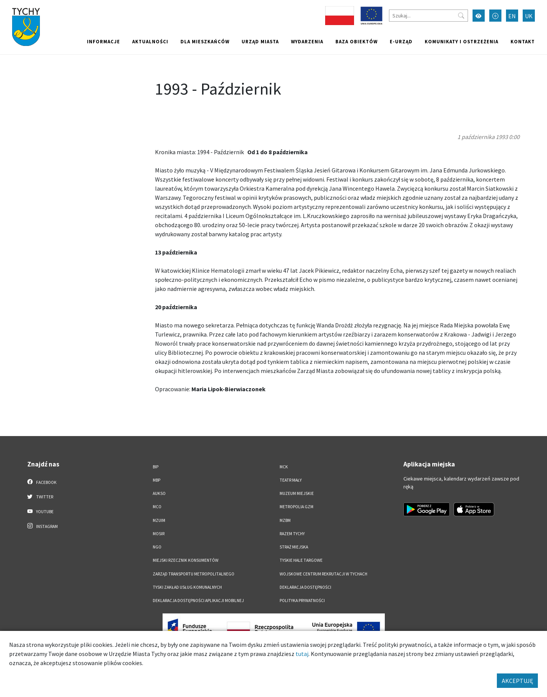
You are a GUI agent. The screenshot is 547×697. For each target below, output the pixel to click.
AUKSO (159, 493)
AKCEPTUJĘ (517, 680)
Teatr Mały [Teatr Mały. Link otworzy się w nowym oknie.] (291, 480)
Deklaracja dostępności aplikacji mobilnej (198, 600)
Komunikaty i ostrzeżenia (461, 41)
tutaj (302, 653)
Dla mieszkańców (204, 41)
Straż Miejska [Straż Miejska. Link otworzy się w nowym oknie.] (294, 547)
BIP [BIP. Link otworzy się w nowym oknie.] (155, 466)
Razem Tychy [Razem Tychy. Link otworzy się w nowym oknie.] (292, 533)
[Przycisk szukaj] (461, 15)
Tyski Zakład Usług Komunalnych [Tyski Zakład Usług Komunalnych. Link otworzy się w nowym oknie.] (187, 587)
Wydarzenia (307, 41)
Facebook (42, 482)
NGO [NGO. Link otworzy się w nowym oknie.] (157, 547)
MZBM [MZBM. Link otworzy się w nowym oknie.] (285, 520)
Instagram (42, 526)
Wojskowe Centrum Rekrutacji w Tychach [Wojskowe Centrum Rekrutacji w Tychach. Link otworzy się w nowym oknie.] (323, 574)
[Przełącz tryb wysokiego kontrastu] (479, 15)
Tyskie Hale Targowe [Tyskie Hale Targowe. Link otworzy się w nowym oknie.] (301, 560)
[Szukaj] (428, 15)
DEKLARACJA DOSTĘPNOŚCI (305, 587)
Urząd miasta (260, 41)
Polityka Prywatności (302, 600)
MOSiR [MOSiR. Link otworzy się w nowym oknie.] (158, 533)
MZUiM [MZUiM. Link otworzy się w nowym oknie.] (159, 520)
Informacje (103, 41)
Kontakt (523, 41)
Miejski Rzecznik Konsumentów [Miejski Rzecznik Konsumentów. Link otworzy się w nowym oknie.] (185, 560)
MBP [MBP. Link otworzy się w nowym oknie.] (156, 480)
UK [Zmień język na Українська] (529, 16)
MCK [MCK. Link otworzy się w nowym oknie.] (284, 466)
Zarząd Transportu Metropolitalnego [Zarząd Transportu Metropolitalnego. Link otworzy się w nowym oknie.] (193, 574)
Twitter (40, 496)
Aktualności (150, 41)
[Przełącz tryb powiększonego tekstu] (495, 15)
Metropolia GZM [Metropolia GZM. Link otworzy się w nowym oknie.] (296, 506)
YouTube (40, 511)
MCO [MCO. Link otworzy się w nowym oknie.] (157, 506)
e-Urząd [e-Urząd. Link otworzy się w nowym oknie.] (401, 41)
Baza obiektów (356, 41)
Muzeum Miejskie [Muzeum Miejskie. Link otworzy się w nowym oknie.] (297, 493)
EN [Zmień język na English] (512, 16)
